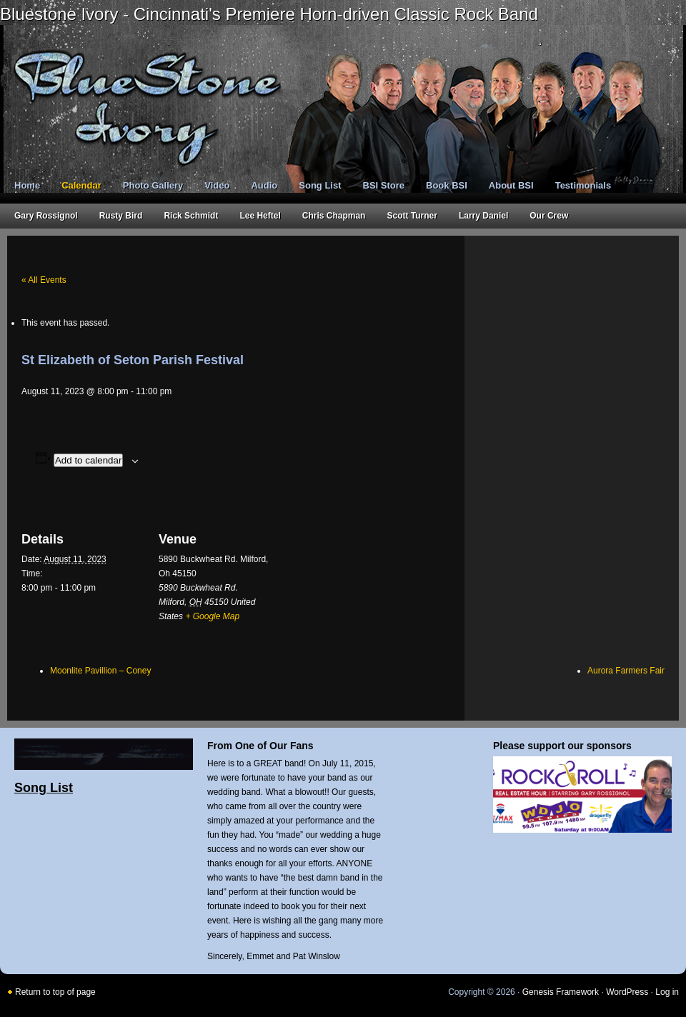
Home (27, 185)
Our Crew (549, 216)
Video (216, 185)
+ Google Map (212, 616)
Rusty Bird (121, 216)
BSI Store (384, 185)
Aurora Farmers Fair (626, 671)
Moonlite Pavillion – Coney (100, 671)
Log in (667, 992)
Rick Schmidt (191, 216)
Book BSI (446, 185)
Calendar (81, 185)
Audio (264, 185)
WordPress (627, 992)
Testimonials (583, 185)
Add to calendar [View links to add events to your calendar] (88, 460)
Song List (320, 185)
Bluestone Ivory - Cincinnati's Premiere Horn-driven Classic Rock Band (269, 14)
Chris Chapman (334, 216)
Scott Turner (412, 216)
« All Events (43, 280)
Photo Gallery (153, 185)
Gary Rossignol (46, 216)
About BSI (511, 185)
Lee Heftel (259, 216)
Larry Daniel (483, 216)
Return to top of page (55, 992)
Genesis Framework (560, 992)
